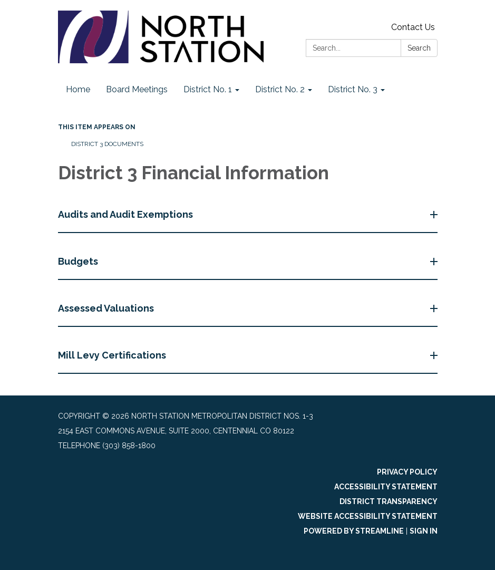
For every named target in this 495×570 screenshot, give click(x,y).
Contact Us (413, 27)
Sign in (424, 531)
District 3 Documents (107, 144)
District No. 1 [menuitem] (207, 89)
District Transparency (388, 501)
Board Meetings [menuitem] (137, 89)
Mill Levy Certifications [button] (113, 355)
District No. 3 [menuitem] (352, 89)
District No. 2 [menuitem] (280, 89)
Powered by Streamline (354, 531)
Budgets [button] (79, 261)
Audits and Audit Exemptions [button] (126, 214)
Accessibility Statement (386, 486)
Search (419, 48)
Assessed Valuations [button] (107, 308)
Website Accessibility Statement (368, 516)
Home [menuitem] (78, 89)
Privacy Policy (407, 472)
